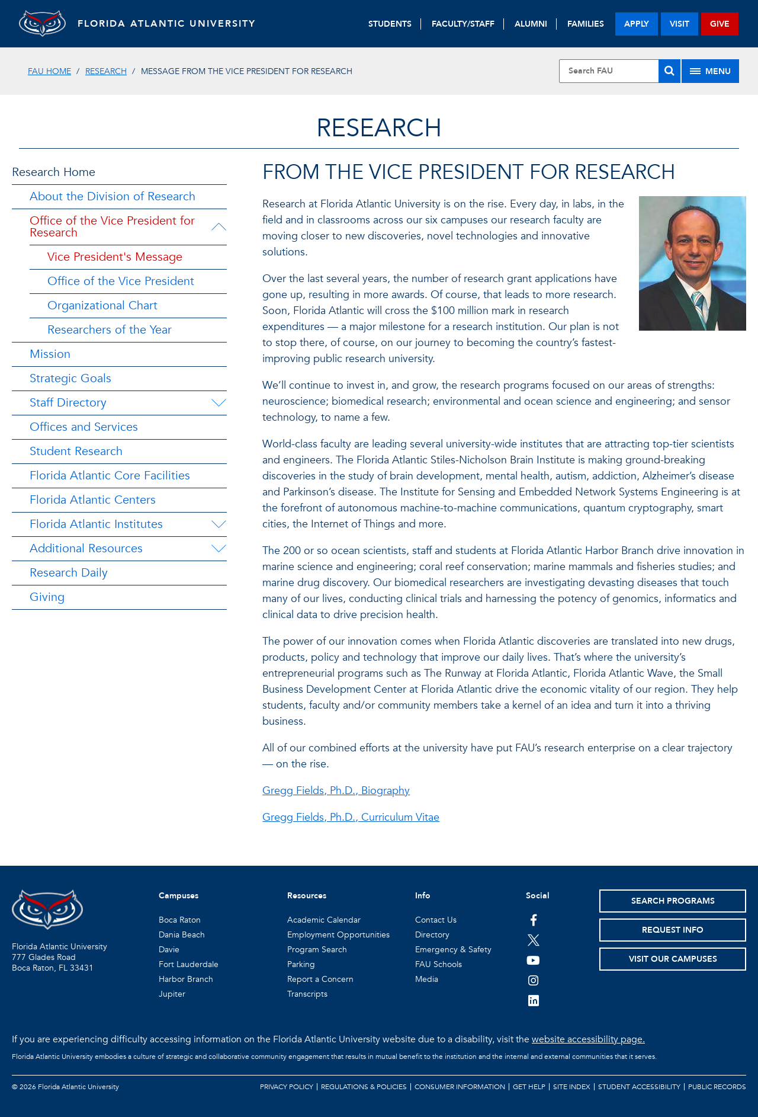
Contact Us (436, 920)
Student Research (76, 451)
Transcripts (307, 994)
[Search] (669, 71)
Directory (432, 934)
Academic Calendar (324, 920)
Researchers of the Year (109, 330)
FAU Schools (438, 964)
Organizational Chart (102, 305)
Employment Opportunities (338, 934)
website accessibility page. (588, 1039)
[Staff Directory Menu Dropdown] (218, 403)
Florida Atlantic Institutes (96, 524)
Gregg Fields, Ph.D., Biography (336, 790)
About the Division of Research (112, 196)
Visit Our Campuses (673, 959)
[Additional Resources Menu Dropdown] (218, 549)
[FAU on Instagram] (533, 980)
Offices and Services (84, 427)
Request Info (673, 930)
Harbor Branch (186, 979)
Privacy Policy (286, 1087)
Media (426, 979)
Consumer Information (460, 1087)
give (720, 24)
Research (106, 71)
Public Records (717, 1087)
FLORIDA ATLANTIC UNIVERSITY (167, 23)
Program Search (317, 949)
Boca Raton (180, 920)
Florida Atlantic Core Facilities (110, 476)
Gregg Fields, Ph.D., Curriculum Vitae (350, 817)
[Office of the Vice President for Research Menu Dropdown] (220, 227)
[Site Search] (619, 71)
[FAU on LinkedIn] (533, 1000)
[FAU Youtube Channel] (533, 960)
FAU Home (49, 71)
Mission (50, 354)
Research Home (53, 172)
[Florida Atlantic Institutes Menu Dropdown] (218, 524)
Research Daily (69, 573)
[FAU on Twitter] (533, 940)
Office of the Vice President (120, 281)
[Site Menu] (710, 71)
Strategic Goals (70, 378)
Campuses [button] (178, 895)
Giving (47, 597)
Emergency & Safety (453, 949)
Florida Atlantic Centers (93, 500)
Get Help (529, 1087)
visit (679, 24)
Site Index (571, 1087)
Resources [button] (306, 895)
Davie (169, 949)
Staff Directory (68, 403)
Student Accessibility (639, 1087)
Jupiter (172, 994)
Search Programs (673, 901)
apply (636, 24)
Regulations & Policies (364, 1087)
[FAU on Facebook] (533, 920)
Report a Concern (320, 979)
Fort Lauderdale (189, 964)
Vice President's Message (114, 257)
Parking (301, 964)
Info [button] (423, 895)
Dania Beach (182, 934)
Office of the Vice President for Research (112, 227)
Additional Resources (86, 548)
